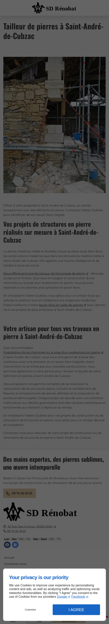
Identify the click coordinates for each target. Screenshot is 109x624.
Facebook (78, 596)
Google (62, 596)
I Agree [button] (76, 610)
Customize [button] (30, 609)
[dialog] (54, 595)
